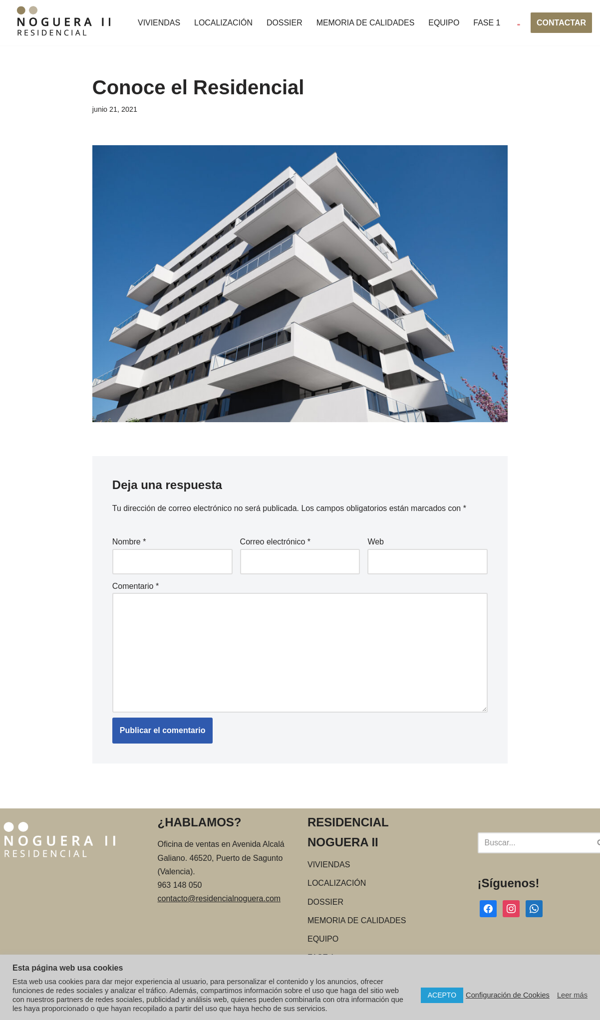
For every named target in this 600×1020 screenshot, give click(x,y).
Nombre (129, 542)
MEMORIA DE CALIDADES (366, 22)
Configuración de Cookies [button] (508, 995)
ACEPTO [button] (442, 995)
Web (375, 542)
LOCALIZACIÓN (223, 22)
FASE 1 (487, 22)
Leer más (572, 995)
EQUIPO (444, 22)
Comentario (135, 586)
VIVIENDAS (159, 22)
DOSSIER (285, 22)
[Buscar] (534, 843)
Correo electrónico (275, 542)
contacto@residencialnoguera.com (219, 899)
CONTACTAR (561, 22)
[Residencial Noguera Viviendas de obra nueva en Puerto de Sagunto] (64, 22)
